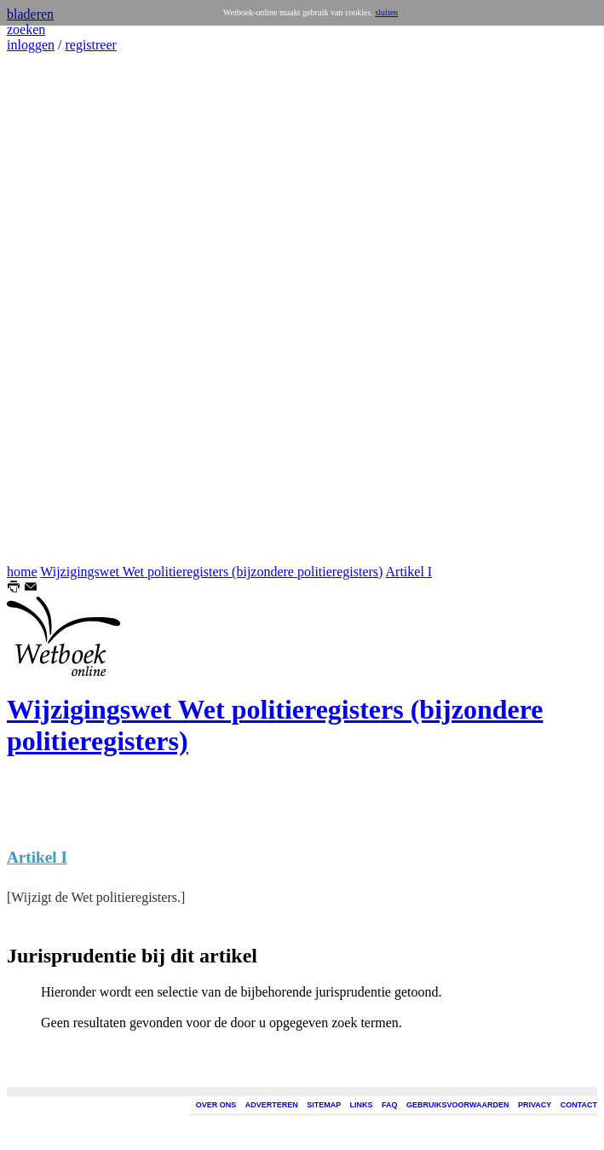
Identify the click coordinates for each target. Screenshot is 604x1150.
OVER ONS (216, 1105)
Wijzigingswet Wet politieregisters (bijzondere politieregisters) (211, 571)
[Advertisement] (58, 308)
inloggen (31, 45)
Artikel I (409, 571)
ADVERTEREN (271, 1105)
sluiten (386, 12)
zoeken (26, 29)
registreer (90, 45)
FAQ (390, 1105)
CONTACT (579, 1105)
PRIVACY (534, 1105)
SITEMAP (324, 1105)
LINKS (361, 1105)
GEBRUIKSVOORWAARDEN (457, 1105)
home (22, 571)
